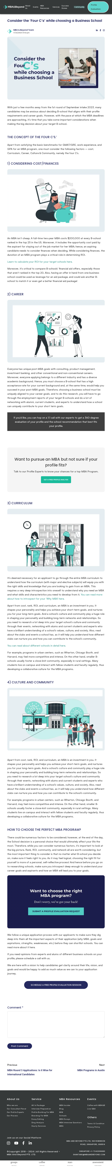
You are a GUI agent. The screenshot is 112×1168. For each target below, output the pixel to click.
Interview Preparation (41, 1109)
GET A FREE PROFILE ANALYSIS (56, 480)
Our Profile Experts (15, 1112)
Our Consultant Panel (16, 1109)
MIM (61, 1112)
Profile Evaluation (96, 7)
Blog (61, 1109)
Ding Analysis (38, 1122)
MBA (61, 1126)
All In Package (38, 1105)
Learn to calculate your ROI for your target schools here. (39, 261)
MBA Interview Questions (70, 1122)
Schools (63, 1116)
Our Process (12, 1116)
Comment (15, 1007)
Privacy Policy (93, 1127)
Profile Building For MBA (43, 1112)
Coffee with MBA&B (96, 1105)
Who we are (12, 1105)
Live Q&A (91, 1109)
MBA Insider (64, 1105)
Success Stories (65, 7)
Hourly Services (39, 1126)
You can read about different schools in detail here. (36, 645)
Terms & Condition (95, 1123)
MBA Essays (64, 1119)
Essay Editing (38, 1119)
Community (79, 7)
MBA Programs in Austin (91, 1070)
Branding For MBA (40, 1116)
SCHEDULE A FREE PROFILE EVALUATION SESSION (56, 985)
